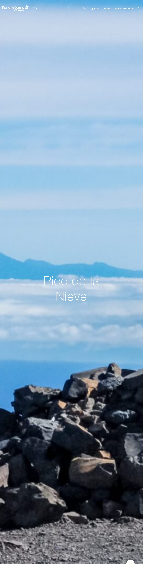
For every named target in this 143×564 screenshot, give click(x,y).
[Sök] (51, 8)
